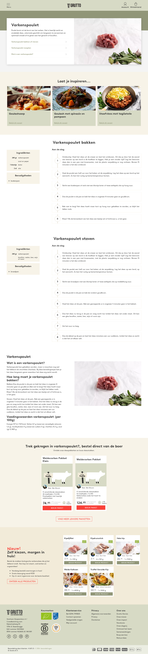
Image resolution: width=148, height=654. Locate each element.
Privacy (94, 617)
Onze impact (122, 620)
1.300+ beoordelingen (43, 648)
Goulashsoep (17, 113)
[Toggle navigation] (9, 4)
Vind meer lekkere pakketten (74, 519)
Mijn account (71, 623)
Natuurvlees (121, 638)
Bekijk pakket (57, 508)
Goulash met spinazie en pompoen (69, 115)
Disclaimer (95, 620)
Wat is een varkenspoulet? (22, 54)
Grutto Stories (122, 614)
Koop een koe (122, 635)
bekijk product (75, 563)
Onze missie (121, 617)
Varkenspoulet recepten (21, 48)
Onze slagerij (122, 626)
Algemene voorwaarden (101, 614)
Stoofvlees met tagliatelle (115, 113)
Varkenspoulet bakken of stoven (24, 42)
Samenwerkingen (124, 632)
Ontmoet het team (124, 629)
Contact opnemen (73, 617)
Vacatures (121, 623)
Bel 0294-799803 (73, 614)
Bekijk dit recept (15, 123)
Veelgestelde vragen (74, 620)
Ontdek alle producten (22, 581)
